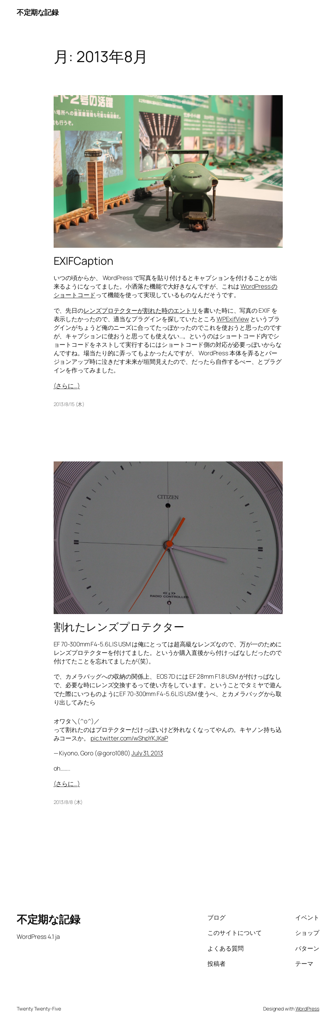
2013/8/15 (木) (69, 404)
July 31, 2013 (147, 753)
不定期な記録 (37, 12)
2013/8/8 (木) (68, 802)
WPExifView (233, 319)
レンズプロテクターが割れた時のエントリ (140, 310)
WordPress (307, 1008)
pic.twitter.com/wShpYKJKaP (129, 738)
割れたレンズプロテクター (119, 627)
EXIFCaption (83, 261)
